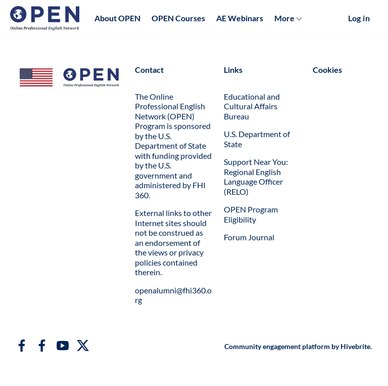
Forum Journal (249, 237)
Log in (359, 18)
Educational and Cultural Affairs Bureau (252, 106)
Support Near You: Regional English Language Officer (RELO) (256, 176)
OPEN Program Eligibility (251, 214)
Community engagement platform (277, 346)
